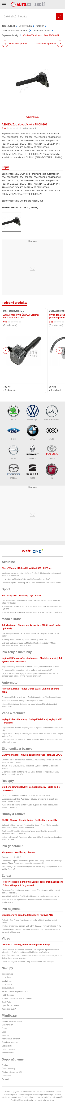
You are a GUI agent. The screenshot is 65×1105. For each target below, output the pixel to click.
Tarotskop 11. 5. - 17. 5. (12, 857)
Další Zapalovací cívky (13, 311)
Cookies (14, 1100)
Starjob (5, 1065)
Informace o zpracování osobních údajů (45, 1097)
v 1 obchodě (9, 390)
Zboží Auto (6, 1002)
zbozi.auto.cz (8, 26)
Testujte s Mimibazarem (12, 1021)
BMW (33, 432)
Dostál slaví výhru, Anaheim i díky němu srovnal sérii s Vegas (28, 962)
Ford (13, 432)
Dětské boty (7, 1046)
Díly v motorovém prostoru (15, 30)
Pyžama (5, 1035)
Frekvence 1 (7, 1076)
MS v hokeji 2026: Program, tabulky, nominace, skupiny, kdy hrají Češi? (32, 612)
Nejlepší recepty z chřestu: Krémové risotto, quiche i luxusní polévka (30, 667)
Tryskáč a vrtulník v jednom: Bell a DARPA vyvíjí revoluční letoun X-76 (31, 926)
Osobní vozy (7, 981)
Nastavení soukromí (27, 1100)
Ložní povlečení (8, 1049)
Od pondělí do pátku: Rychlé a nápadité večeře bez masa (26, 795)
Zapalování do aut (41, 30)
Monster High (7, 1025)
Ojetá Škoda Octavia (10, 1005)
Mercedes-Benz (51, 413)
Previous (6, 350)
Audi (52, 432)
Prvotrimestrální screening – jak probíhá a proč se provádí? (27, 670)
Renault (33, 452)
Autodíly (40, 26)
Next (59, 350)
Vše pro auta (25, 26)
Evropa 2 (5, 1079)
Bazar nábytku (8, 1053)
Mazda (13, 471)
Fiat (52, 471)
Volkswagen (33, 413)
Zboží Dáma (7, 984)
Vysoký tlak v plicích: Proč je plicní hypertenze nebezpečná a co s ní (30, 896)
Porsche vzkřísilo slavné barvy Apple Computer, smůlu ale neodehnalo (31, 697)
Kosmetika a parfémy (11, 1039)
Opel (13, 452)
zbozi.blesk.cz (8, 988)
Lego (4, 1032)
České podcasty (8, 1069)
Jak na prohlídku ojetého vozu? (15, 991)
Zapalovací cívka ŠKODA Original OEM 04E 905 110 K (21, 316)
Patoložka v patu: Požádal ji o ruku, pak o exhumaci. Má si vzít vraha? (31, 583)
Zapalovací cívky (10, 35)
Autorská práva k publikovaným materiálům (22, 1094)
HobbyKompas (8, 995)
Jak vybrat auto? (9, 1009)
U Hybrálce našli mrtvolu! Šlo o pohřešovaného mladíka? (26, 579)
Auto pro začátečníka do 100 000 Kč (17, 998)
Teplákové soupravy (10, 1042)
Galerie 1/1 (32, 116)
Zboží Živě (6, 977)
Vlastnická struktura (46, 1100)
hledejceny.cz (7, 974)
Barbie (4, 1028)
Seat (33, 471)
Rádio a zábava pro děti (12, 1072)
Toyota (52, 452)
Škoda (13, 413)
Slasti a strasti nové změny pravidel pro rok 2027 (22, 701)
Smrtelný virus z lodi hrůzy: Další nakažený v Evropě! (24, 639)
